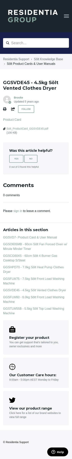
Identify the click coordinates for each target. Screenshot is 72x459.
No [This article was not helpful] (30, 159)
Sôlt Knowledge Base (48, 59)
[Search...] (36, 43)
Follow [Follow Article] (26, 109)
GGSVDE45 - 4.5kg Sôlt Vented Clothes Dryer (34, 290)
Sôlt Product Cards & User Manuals (31, 63)
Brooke (18, 97)
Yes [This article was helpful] (16, 159)
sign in (17, 211)
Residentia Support (16, 59)
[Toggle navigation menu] (66, 16)
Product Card (12, 119)
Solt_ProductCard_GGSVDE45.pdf (27, 128)
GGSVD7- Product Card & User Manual (30, 237)
